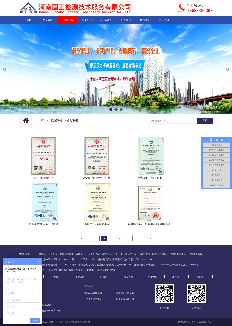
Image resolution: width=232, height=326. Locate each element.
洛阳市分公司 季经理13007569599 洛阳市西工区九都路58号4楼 (166, 264)
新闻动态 (106, 20)
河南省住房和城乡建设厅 (72, 254)
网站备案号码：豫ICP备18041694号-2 (194, 322)
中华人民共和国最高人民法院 (102, 254)
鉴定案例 (48, 20)
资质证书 (68, 20)
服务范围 (87, 20)
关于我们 (55, 276)
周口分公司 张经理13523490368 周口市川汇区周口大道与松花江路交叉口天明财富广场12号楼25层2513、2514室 (95, 259)
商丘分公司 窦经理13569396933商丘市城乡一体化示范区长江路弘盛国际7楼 (77, 269)
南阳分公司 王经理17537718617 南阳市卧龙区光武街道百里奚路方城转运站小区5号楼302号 (85, 264)
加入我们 (126, 20)
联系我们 (145, 20)
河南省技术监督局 (48, 254)
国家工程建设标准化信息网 (153, 254)
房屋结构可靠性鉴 (93, 293)
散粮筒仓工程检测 (125, 293)
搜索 (204, 120)
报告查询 (164, 20)
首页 (29, 20)
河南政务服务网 (178, 254)
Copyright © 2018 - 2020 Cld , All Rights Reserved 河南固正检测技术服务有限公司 (54, 322)
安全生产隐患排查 (93, 299)
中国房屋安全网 (128, 254)
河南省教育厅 (195, 254)
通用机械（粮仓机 (125, 299)
